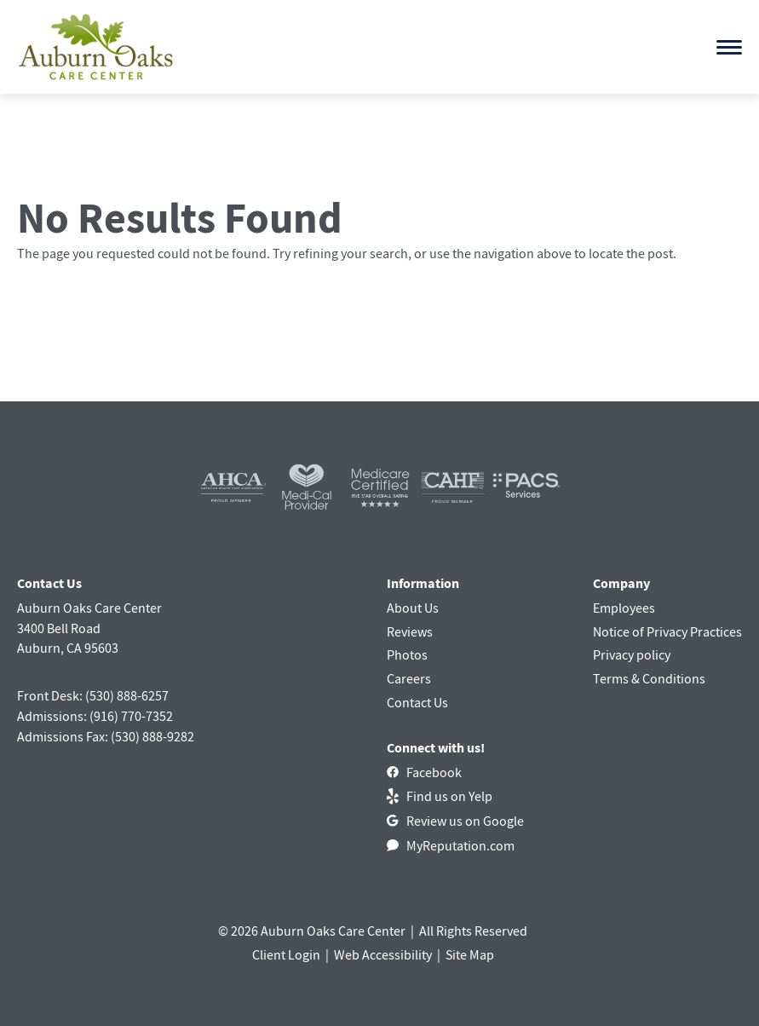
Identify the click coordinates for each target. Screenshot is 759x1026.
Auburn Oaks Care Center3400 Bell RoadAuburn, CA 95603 (89, 627)
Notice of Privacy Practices (667, 631)
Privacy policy (631, 654)
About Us (413, 607)
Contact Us (417, 702)
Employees (624, 607)
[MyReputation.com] (451, 845)
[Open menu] (729, 47)
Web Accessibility (383, 954)
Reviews (410, 631)
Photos (407, 654)
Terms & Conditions (649, 678)
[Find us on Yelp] (439, 795)
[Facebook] (424, 772)
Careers (409, 678)
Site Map (470, 954)
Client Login (286, 954)
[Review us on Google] (455, 820)
